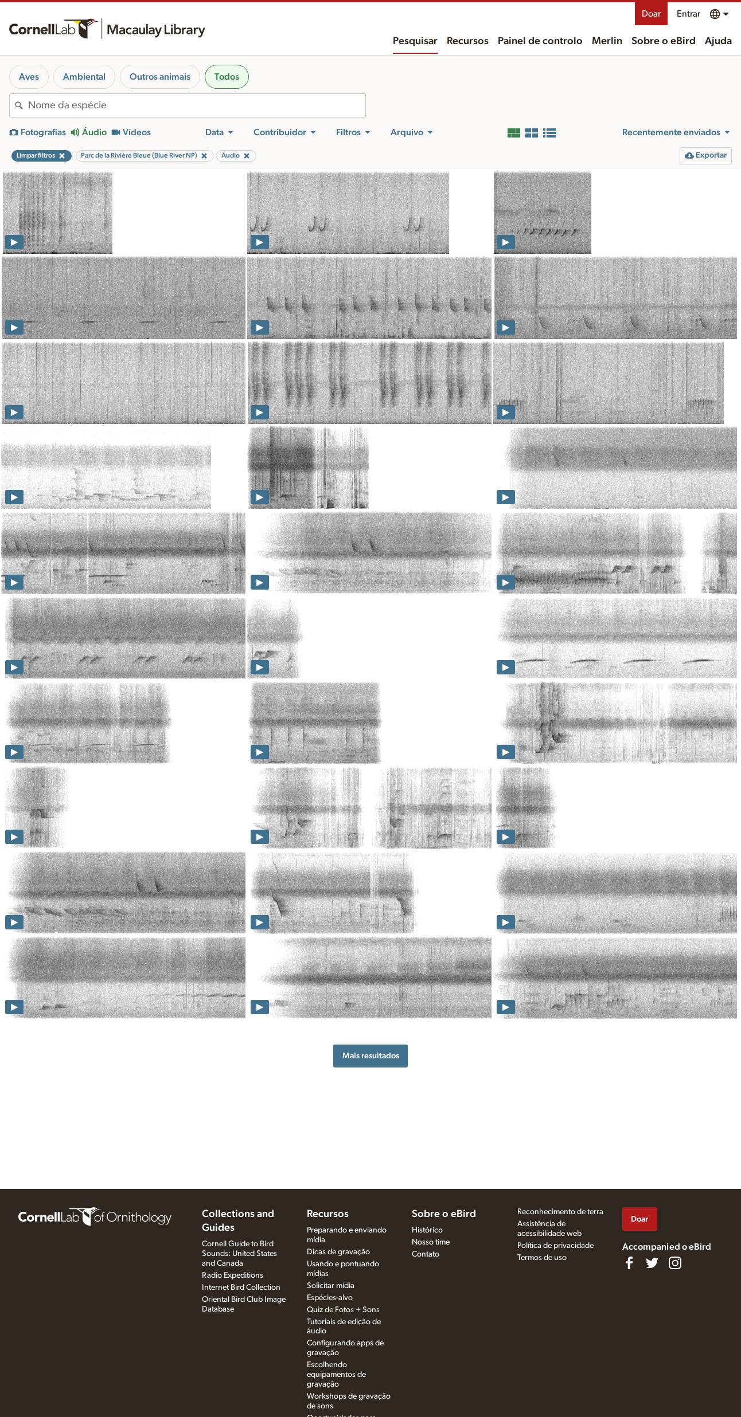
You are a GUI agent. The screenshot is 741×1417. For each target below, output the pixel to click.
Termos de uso (542, 1258)
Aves (29, 76)
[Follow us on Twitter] (652, 1263)
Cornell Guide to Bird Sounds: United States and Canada (239, 1253)
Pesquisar (415, 41)
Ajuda (718, 41)
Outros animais (160, 76)
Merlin (607, 41)
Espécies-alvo (330, 1298)
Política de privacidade (555, 1246)
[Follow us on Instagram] (675, 1263)
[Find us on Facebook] (629, 1263)
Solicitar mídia (330, 1286)
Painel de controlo (540, 41)
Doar (651, 13)
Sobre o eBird (663, 41)
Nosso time (431, 1242)
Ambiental (84, 76)
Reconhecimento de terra (560, 1212)
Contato (425, 1254)
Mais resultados (370, 1055)
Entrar (688, 13)
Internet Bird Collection (241, 1287)
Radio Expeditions (232, 1275)
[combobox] (196, 105)
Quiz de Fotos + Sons (343, 1310)
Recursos (468, 41)
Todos (226, 76)
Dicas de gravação (338, 1252)
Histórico (427, 1230)
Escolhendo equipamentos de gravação (336, 1374)
